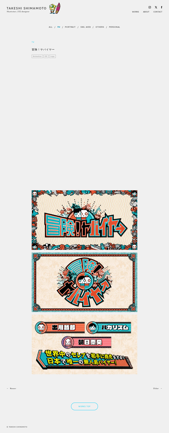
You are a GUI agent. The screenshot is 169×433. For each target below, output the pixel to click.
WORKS (135, 12)
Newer (11, 388)
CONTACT (157, 12)
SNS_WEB (86, 27)
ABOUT (146, 12)
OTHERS (100, 27)
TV (58, 27)
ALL (51, 27)
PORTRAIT (70, 27)
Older (157, 388)
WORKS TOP (84, 406)
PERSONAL (114, 27)
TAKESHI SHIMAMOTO (27, 8)
